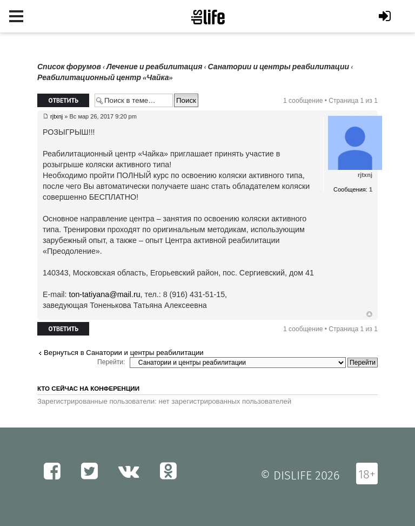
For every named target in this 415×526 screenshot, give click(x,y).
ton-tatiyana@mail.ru (104, 294)
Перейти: (111, 362)
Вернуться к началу (369, 314)
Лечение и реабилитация (154, 66)
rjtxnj (56, 116)
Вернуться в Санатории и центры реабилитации (124, 353)
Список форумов (69, 66)
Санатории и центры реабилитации (278, 66)
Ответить (63, 100)
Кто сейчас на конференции (88, 388)
